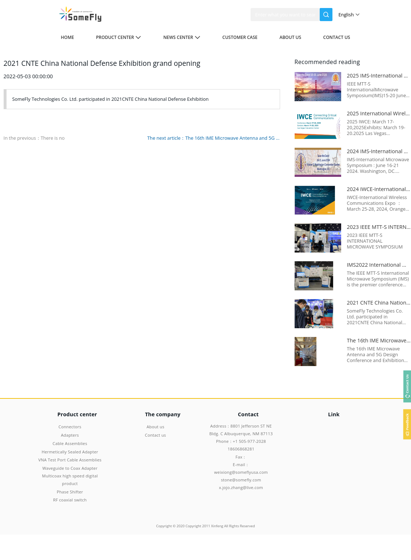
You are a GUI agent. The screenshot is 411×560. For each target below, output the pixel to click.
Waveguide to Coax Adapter (69, 468)
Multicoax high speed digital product (70, 479)
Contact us (336, 37)
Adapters (70, 435)
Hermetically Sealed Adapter (70, 451)
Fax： (241, 457)
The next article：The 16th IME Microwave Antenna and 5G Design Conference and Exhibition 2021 (213, 138)
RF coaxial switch (70, 500)
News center (181, 37)
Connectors (70, 426)
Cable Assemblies (70, 443)
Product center (118, 37)
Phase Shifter (70, 492)
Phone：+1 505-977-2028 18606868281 (241, 445)
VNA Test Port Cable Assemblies (69, 459)
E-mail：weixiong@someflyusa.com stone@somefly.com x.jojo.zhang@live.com (241, 476)
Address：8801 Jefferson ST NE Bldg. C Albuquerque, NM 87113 (240, 429)
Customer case (240, 37)
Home (67, 37)
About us (290, 37)
